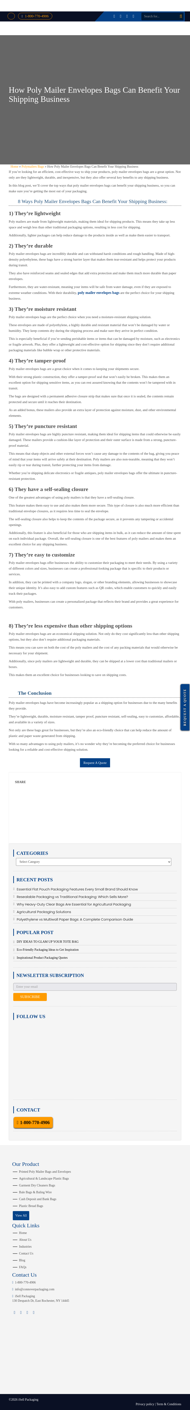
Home (14, 166)
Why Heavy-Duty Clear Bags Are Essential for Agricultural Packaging (74, 904)
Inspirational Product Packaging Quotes (42, 957)
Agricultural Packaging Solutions (44, 911)
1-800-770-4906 (35, 16)
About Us (25, 1239)
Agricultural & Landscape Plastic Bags (44, 1178)
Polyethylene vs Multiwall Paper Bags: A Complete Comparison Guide (75, 919)
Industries (25, 1246)
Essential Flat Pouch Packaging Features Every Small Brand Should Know (77, 889)
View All (21, 1215)
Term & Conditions (168, 1404)
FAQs (22, 1267)
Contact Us (26, 1253)
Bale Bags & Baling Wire (35, 1192)
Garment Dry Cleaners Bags (37, 1185)
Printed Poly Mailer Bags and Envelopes (45, 1171)
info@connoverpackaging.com (33, 1289)
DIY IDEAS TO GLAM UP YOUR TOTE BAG (48, 941)
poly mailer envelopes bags (98, 293)
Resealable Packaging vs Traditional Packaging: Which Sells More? (72, 896)
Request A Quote (95, 763)
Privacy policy (145, 1404)
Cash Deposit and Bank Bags (37, 1199)
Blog (22, 1260)
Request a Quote (185, 707)
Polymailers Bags (32, 166)
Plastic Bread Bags (31, 1206)
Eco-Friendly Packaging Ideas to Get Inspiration (48, 949)
